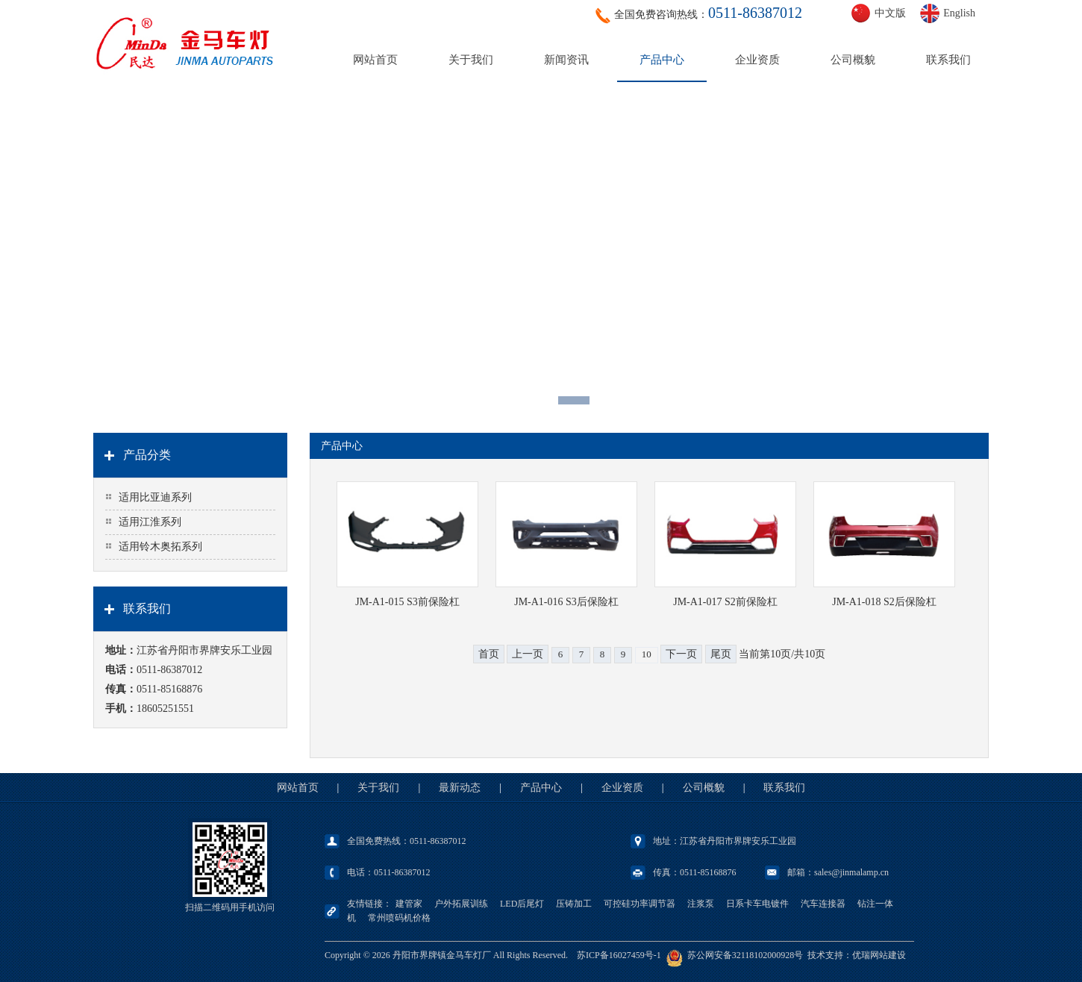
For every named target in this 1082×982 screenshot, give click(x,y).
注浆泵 (700, 903)
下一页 (681, 654)
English (959, 13)
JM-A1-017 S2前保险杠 (725, 601)
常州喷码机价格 (399, 918)
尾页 (720, 654)
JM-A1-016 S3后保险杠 (566, 601)
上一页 (527, 654)
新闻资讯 (566, 60)
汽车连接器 (823, 903)
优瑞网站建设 (879, 955)
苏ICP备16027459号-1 (619, 955)
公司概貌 (853, 60)
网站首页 (375, 60)
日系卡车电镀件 (757, 903)
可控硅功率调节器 (639, 903)
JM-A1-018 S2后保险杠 (884, 601)
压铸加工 (574, 903)
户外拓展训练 (461, 903)
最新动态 (460, 787)
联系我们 (948, 60)
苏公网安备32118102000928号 (745, 955)
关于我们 (470, 60)
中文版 (890, 13)
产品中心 (661, 60)
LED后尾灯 (522, 903)
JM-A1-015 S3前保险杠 (407, 601)
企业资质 (757, 60)
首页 (488, 654)
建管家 (408, 903)
